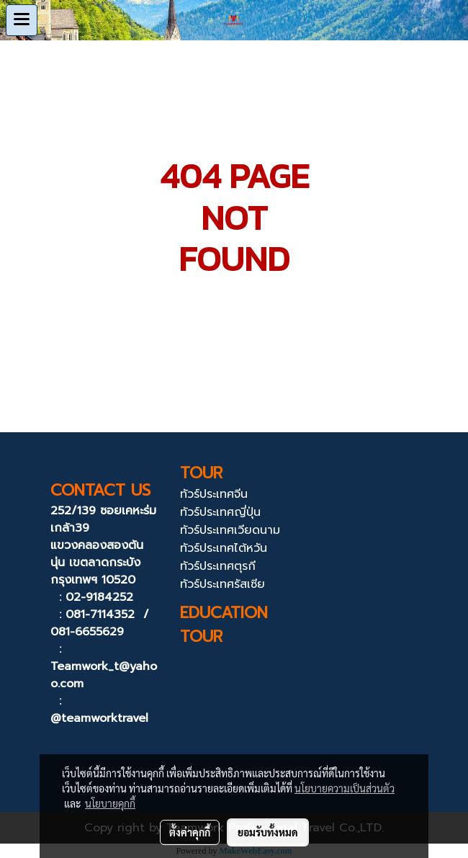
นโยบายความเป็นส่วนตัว (344, 788)
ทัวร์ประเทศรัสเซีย (222, 584)
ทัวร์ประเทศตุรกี (218, 566)
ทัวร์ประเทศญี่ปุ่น (220, 512)
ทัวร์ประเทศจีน (214, 494)
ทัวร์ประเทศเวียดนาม (230, 530)
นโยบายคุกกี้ (110, 803)
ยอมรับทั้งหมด (268, 832)
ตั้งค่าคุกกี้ (189, 832)
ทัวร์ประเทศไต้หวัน (223, 548)
